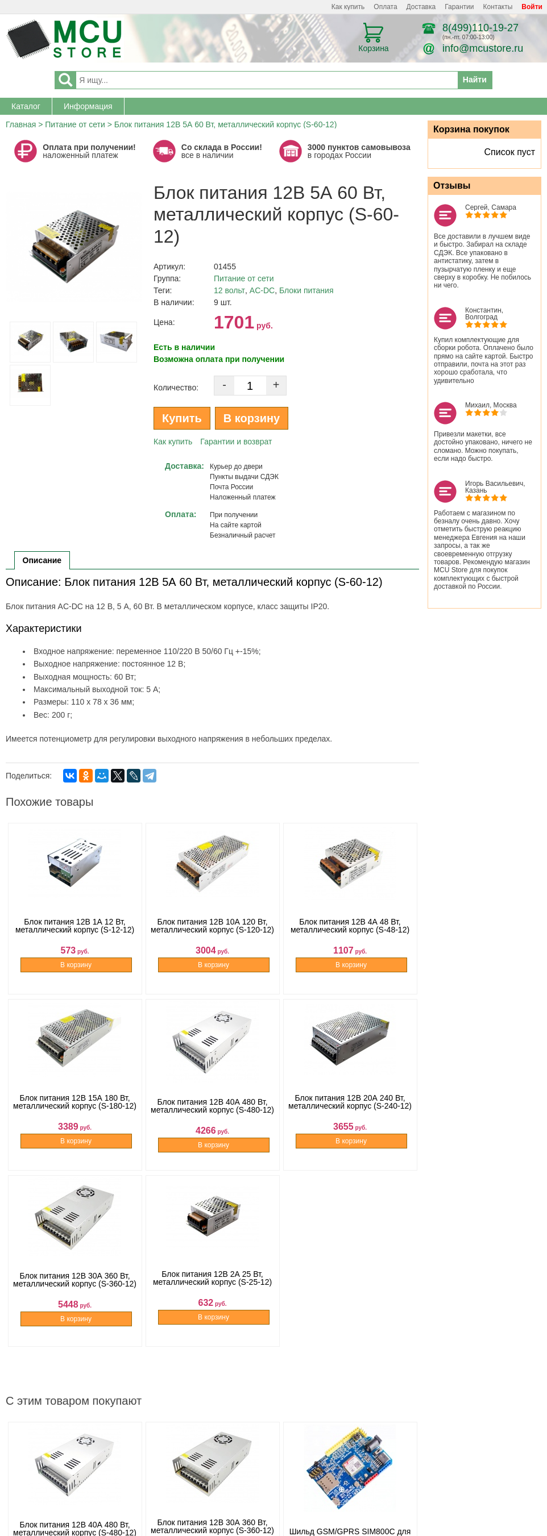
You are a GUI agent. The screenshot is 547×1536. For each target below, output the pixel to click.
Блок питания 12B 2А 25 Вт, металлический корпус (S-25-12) (212, 1292)
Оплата (385, 6)
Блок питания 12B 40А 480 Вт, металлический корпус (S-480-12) (212, 1116)
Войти (531, 6)
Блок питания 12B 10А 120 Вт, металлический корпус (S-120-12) (212, 940)
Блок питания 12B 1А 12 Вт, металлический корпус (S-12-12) (74, 940)
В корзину (251, 418)
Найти (475, 79)
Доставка (421, 6)
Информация (88, 106)
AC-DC (262, 290)
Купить (182, 418)
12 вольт (229, 290)
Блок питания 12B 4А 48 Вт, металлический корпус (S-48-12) (350, 940)
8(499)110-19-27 (480, 28)
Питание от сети (75, 124)
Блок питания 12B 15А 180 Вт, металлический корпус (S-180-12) (74, 1116)
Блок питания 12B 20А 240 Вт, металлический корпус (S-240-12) (350, 1116)
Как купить (348, 6)
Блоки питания (306, 290)
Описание (42, 560)
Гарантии (459, 6)
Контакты (498, 6)
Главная (21, 124)
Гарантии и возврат (236, 441)
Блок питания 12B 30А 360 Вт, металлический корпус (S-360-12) (74, 1292)
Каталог (25, 106)
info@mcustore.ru (482, 48)
